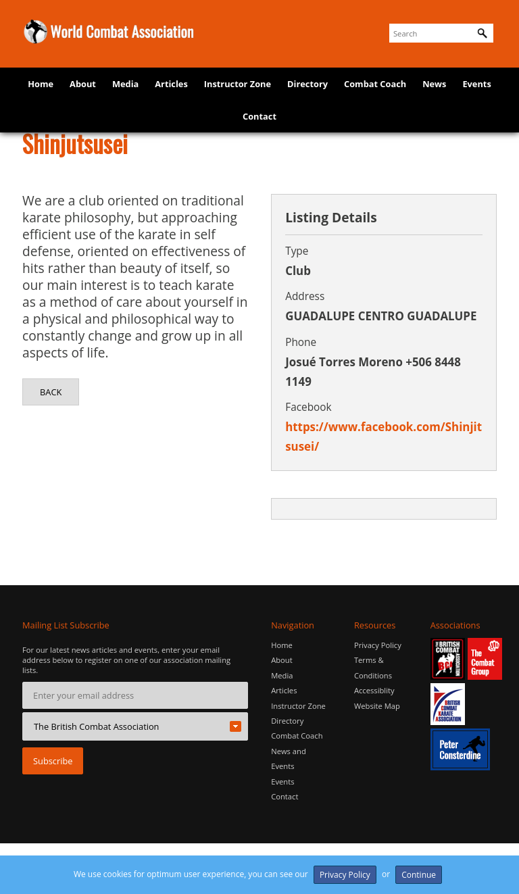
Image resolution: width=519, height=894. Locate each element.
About (83, 84)
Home (40, 84)
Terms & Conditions (373, 667)
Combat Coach (375, 84)
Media (125, 84)
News (434, 84)
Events (476, 84)
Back (50, 392)
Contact (259, 116)
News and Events (288, 758)
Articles (171, 84)
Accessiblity (374, 690)
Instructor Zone (237, 84)
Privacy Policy (377, 645)
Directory (307, 84)
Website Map (377, 706)
